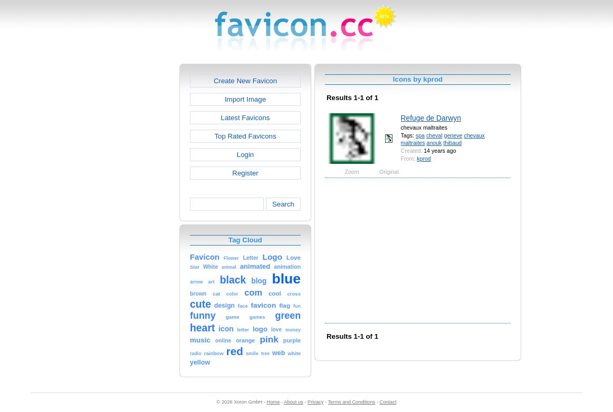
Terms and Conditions (351, 402)
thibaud (452, 143)
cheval (434, 135)
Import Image (245, 99)
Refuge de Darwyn (431, 118)
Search (283, 204)
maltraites (413, 143)
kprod (424, 158)
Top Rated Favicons (245, 136)
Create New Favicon (245, 81)
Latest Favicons (245, 118)
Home (273, 402)
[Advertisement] (134, 222)
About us (293, 402)
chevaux (474, 135)
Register (245, 173)
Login (245, 155)
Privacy (315, 402)
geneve (453, 135)
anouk (434, 143)
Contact (388, 402)
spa (420, 135)
